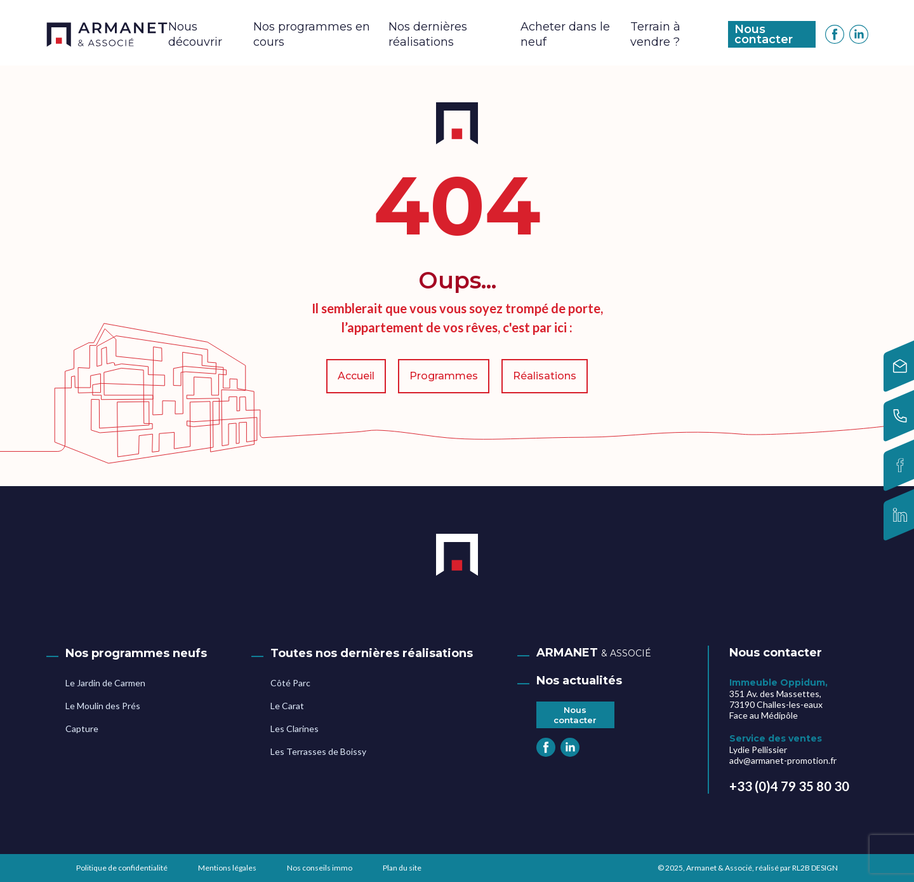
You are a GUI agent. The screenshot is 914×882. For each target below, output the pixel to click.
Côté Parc (290, 682)
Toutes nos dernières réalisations (371, 653)
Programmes (443, 376)
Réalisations (544, 376)
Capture (81, 728)
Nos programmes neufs (136, 653)
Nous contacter (763, 34)
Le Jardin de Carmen (105, 682)
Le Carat (287, 705)
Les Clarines (294, 728)
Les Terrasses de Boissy (318, 751)
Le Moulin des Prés (102, 705)
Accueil (356, 376)
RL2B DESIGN (815, 867)
